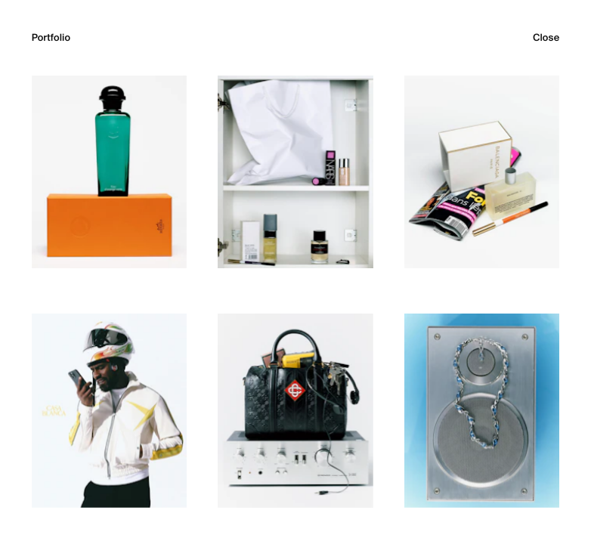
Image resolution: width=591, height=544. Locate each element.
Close (546, 38)
